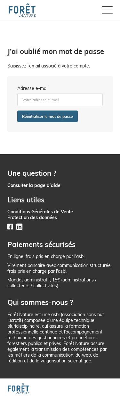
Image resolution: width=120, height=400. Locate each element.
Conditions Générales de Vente (40, 211)
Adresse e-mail (32, 88)
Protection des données (32, 217)
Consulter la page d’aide (33, 185)
